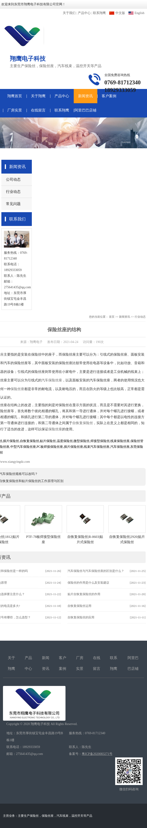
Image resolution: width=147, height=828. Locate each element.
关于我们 (69, 13)
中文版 (117, 13)
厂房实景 (14, 110)
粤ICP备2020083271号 (97, 754)
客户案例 (109, 96)
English (136, 13)
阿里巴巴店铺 (85, 110)
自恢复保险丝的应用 (81, 617)
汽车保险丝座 (51, 380)
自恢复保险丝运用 (79, 606)
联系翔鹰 (99, 13)
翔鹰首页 (14, 96)
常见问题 (13, 204)
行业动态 (13, 192)
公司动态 (13, 179)
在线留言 (38, 110)
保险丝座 (17, 389)
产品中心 (84, 13)
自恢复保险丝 (82, 423)
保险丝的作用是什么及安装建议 (88, 582)
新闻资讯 (85, 96)
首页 (111, 316)
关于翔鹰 (38, 96)
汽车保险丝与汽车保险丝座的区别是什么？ (96, 571)
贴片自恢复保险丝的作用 (84, 594)
